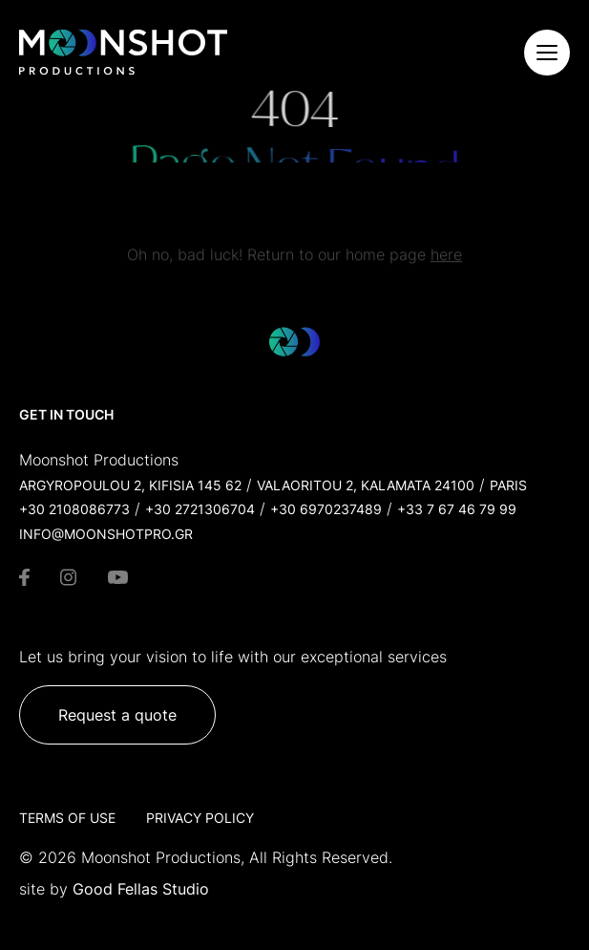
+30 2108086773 (74, 509)
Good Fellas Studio (141, 888)
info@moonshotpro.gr (106, 534)
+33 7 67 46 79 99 (456, 509)
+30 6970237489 (326, 509)
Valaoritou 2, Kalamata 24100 (365, 485)
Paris (508, 485)
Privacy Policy (200, 818)
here (446, 259)
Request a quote (117, 714)
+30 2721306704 (200, 509)
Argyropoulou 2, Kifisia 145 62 (130, 485)
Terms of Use (67, 818)
